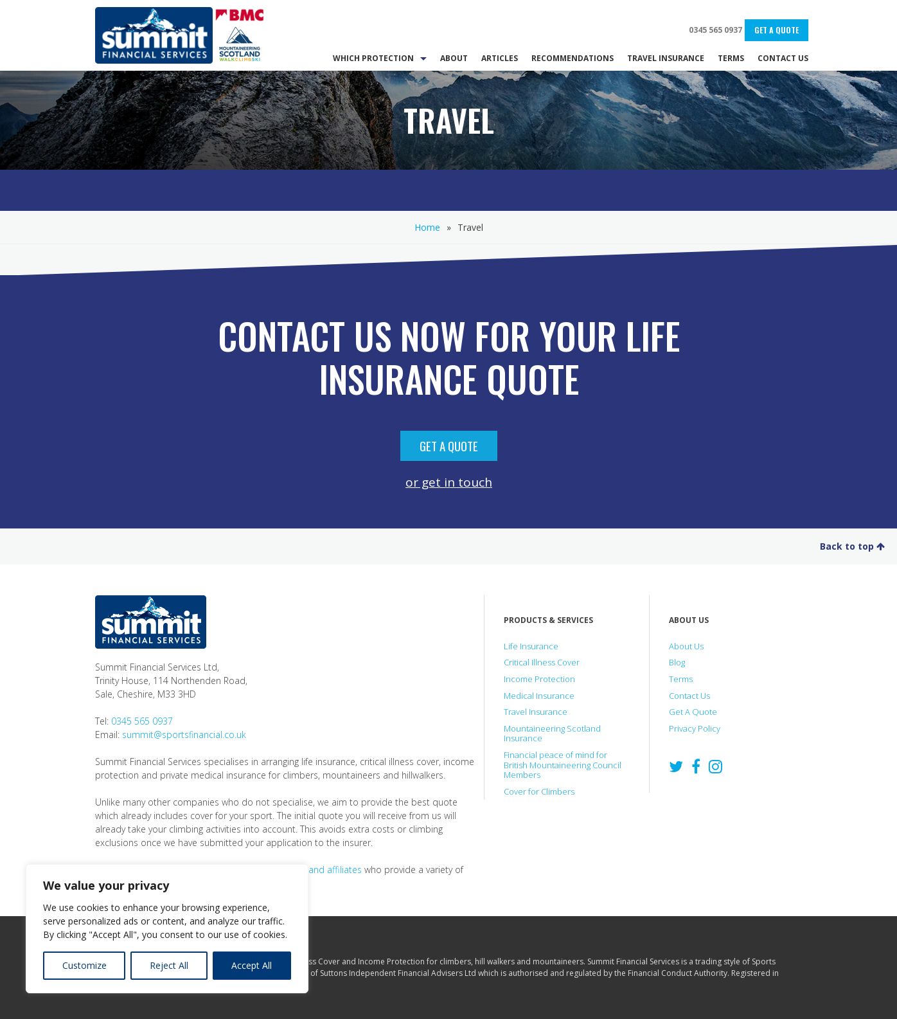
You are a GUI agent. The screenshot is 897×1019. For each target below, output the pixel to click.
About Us (686, 646)
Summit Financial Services (154, 35)
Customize (84, 965)
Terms (681, 679)
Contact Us (689, 695)
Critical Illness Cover (542, 662)
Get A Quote (776, 29)
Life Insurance (531, 646)
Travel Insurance (535, 711)
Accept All (251, 965)
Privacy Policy (694, 728)
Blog (677, 662)
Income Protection (539, 679)
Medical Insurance (539, 695)
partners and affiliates (316, 869)
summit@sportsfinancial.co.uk (184, 734)
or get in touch (448, 482)
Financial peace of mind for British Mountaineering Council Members (562, 764)
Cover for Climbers (539, 791)
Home (427, 227)
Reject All (169, 965)
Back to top (852, 546)
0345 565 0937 (715, 29)
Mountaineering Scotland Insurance (552, 733)
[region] (167, 928)
